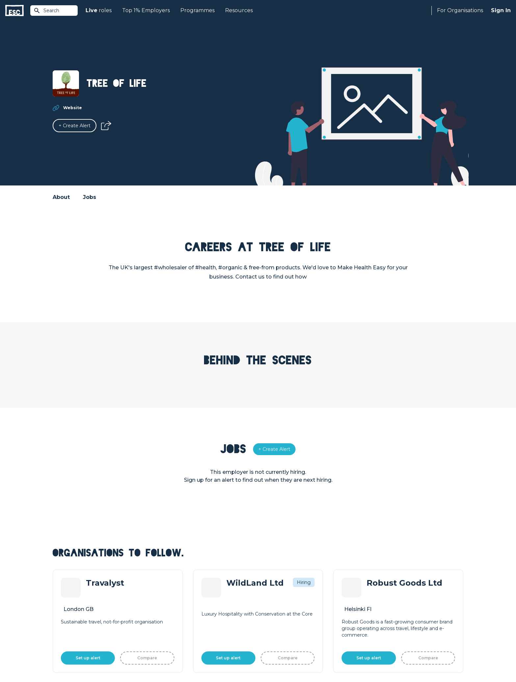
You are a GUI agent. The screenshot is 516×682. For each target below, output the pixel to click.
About (61, 197)
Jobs (89, 197)
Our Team (372, 606)
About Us (371, 594)
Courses (164, 617)
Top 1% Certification (280, 617)
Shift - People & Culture (285, 628)
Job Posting (272, 606)
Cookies (134, 659)
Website (72, 107)
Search (46, 10)
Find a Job (167, 606)
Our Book (372, 617)
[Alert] (74, 125)
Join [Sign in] (160, 594)
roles (99, 10)
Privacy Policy (107, 659)
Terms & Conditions (71, 659)
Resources (239, 10)
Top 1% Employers (146, 10)
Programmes (197, 10)
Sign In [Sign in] (501, 10)
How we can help (278, 594)
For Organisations (460, 10)
